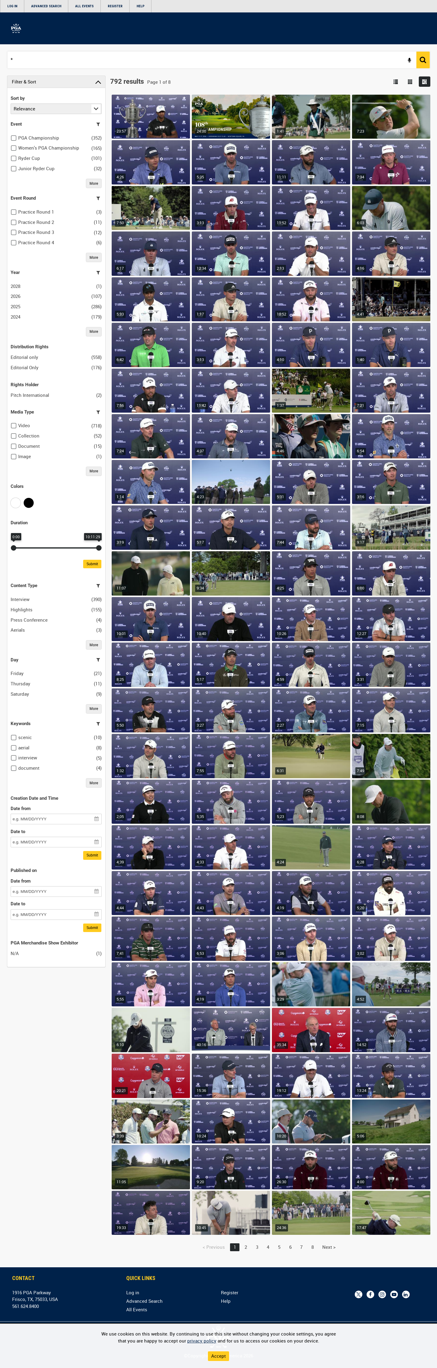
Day (15, 660)
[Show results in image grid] (410, 81)
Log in (12, 6)
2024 (15, 317)
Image (24, 456)
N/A (15, 953)
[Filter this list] (98, 124)
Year (15, 272)
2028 (15, 286)
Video (24, 425)
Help (140, 6)
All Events (84, 6)
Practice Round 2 (36, 222)
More (94, 183)
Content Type (24, 585)
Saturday (20, 694)
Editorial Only (25, 367)
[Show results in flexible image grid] (424, 81)
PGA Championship (38, 138)
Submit (92, 563)
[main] (218, 655)
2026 (15, 296)
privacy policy (201, 1341)
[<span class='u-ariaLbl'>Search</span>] (423, 59)
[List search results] (396, 81)
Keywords (21, 723)
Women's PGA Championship (48, 148)
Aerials (18, 630)
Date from (21, 808)
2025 (15, 306)
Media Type (22, 412)
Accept (218, 1356)
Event (16, 124)
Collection (28, 436)
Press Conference (29, 620)
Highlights (21, 609)
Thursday (20, 684)
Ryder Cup (29, 158)
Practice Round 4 (36, 242)
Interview (20, 599)
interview (27, 758)
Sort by (18, 98)
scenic (25, 737)
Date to (18, 831)
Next (329, 1247)
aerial (23, 748)
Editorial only (24, 357)
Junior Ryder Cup (36, 168)
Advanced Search (46, 6)
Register (115, 6)
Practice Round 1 (36, 212)
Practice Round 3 (36, 232)
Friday (17, 673)
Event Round (23, 198)
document (28, 768)
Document (29, 446)
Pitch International (30, 395)
